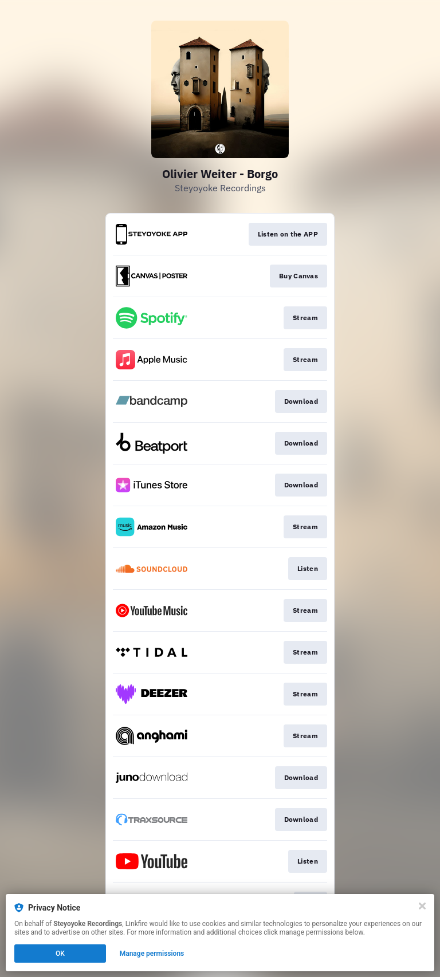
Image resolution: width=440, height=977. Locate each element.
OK (60, 954)
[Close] (422, 906)
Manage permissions (152, 954)
